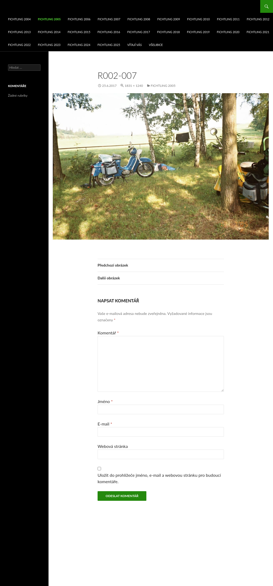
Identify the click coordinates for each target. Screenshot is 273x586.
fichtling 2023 (49, 44)
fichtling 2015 (79, 32)
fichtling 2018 (168, 32)
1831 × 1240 (134, 86)
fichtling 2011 (228, 19)
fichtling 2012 (258, 19)
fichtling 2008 (138, 19)
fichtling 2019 (198, 32)
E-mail (105, 423)
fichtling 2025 (109, 44)
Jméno (105, 401)
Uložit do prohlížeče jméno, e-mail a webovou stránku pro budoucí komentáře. (159, 478)
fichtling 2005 (49, 19)
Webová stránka (113, 446)
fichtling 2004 (19, 19)
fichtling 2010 (198, 19)
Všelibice (156, 44)
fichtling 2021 (258, 32)
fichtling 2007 (109, 19)
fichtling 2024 (79, 44)
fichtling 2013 (19, 32)
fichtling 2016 (109, 32)
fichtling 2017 (138, 32)
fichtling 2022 (19, 44)
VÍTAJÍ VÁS (134, 44)
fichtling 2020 (228, 32)
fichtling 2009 (168, 19)
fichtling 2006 (79, 19)
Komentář (108, 332)
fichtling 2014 (49, 32)
